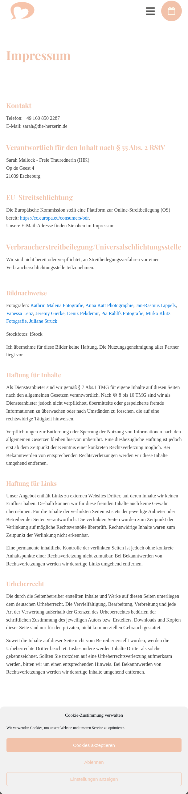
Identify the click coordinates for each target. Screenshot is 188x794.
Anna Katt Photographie (109, 305)
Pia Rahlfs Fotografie (122, 313)
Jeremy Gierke (50, 313)
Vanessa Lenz (19, 313)
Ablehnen (94, 762)
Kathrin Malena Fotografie (57, 305)
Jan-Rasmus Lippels (156, 305)
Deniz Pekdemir (83, 313)
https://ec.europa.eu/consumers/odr (54, 218)
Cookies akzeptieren (94, 745)
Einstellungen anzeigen (94, 779)
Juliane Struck (43, 321)
